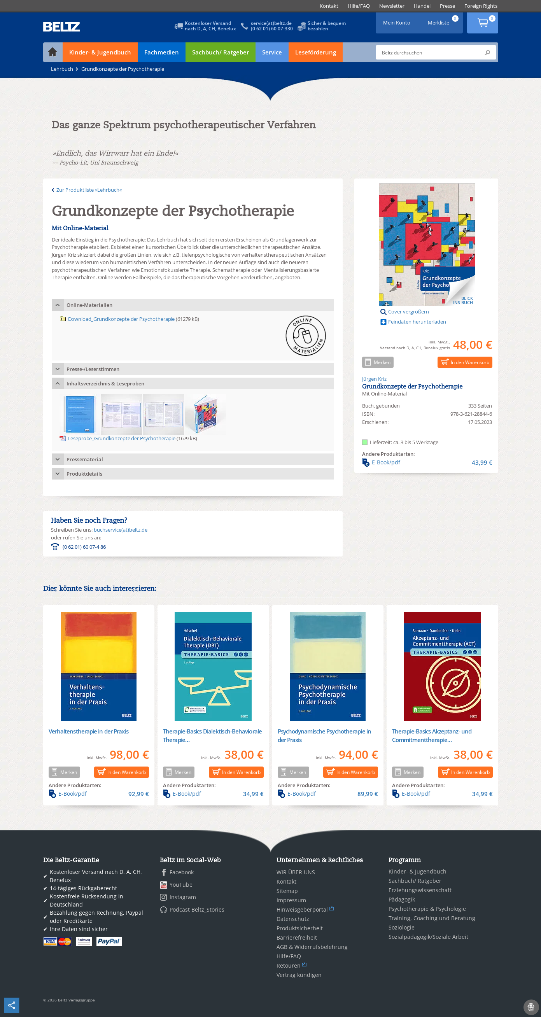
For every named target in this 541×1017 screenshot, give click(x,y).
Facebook (182, 872)
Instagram (183, 897)
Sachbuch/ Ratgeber (220, 52)
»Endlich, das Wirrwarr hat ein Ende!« (115, 153)
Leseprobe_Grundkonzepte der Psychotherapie (122, 438)
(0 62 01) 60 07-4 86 (84, 546)
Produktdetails (84, 473)
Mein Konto (397, 20)
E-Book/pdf (427, 462)
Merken (376, 362)
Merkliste (444, 20)
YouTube (181, 884)
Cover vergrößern (408, 311)
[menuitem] (329, 6)
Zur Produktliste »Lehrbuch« (89, 189)
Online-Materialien (89, 304)
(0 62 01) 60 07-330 (272, 28)
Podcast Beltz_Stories (197, 909)
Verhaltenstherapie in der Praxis (88, 731)
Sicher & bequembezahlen (327, 26)
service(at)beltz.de (271, 23)
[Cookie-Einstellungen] (531, 1007)
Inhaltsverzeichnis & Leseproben (105, 383)
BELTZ (62, 27)
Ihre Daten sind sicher (79, 929)
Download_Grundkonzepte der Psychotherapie (121, 318)
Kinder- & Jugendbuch (100, 52)
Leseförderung (315, 52)
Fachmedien (161, 52)
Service (272, 52)
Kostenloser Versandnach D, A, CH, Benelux (210, 26)
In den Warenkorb (463, 362)
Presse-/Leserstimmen (93, 369)
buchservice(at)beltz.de (120, 529)
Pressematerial (85, 459)
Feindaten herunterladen (417, 321)
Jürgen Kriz (374, 378)
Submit (487, 52)
